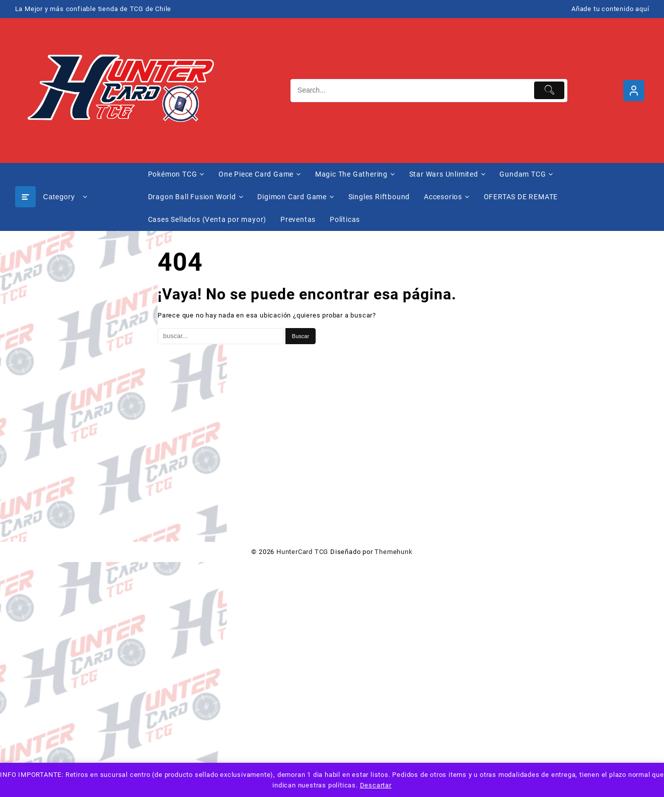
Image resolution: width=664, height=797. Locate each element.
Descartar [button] (376, 785)
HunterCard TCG (302, 551)
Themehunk (393, 551)
